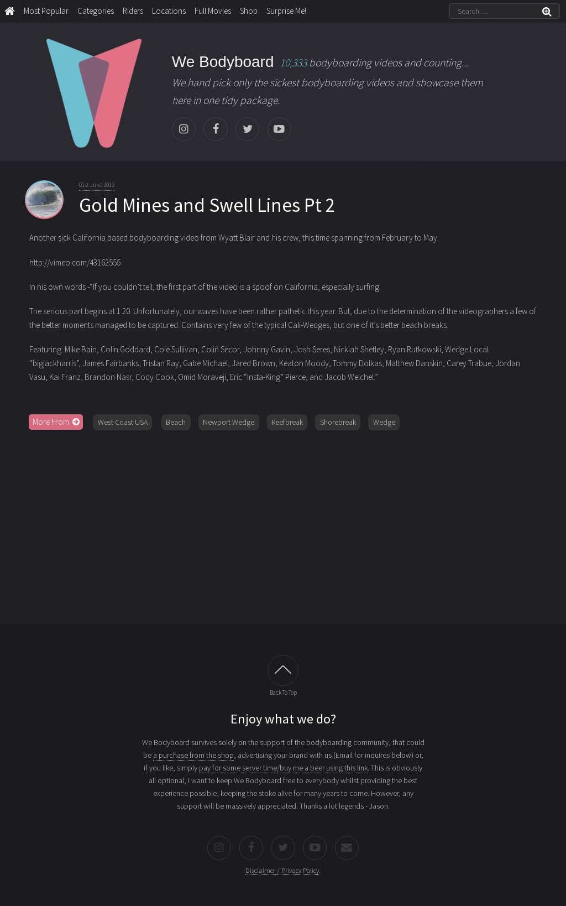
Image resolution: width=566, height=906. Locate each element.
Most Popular (46, 11)
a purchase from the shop (193, 755)
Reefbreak (287, 422)
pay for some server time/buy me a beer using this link (283, 768)
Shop (249, 11)
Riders (133, 11)
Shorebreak (338, 422)
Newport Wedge (228, 422)
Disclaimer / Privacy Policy (282, 870)
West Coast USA (123, 422)
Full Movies (213, 11)
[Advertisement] (283, 523)
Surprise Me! (286, 11)
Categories (95, 11)
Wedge (384, 422)
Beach (176, 422)
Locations (169, 11)
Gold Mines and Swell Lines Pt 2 (207, 205)
